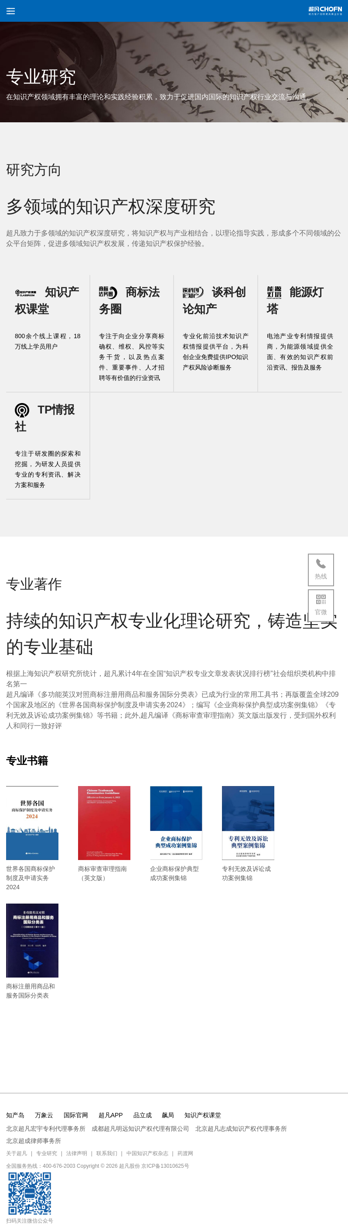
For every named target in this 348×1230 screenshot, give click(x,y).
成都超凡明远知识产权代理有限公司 (140, 1128)
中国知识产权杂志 (147, 1153)
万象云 (44, 1115)
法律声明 (76, 1153)
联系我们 (106, 1153)
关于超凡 (16, 1153)
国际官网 (76, 1115)
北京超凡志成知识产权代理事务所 (241, 1128)
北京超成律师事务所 (33, 1140)
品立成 (142, 1115)
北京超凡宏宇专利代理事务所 (45, 1128)
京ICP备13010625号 (165, 1166)
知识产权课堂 (202, 1115)
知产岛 (15, 1115)
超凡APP (111, 1115)
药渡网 (185, 1153)
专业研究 (46, 1153)
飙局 (168, 1115)
